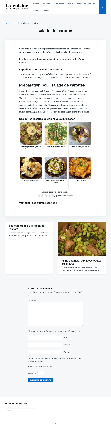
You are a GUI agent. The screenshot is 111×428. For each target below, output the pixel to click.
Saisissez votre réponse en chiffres (40, 367)
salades (17, 23)
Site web (67, 352)
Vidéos (70, 3)
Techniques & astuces (85, 3)
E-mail (67, 345)
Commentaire (33, 300)
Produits (37, 10)
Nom (66, 337)
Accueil (36, 3)
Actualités (48, 3)
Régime (47, 10)
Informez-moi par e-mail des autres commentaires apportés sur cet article (55, 331)
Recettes (60, 3)
